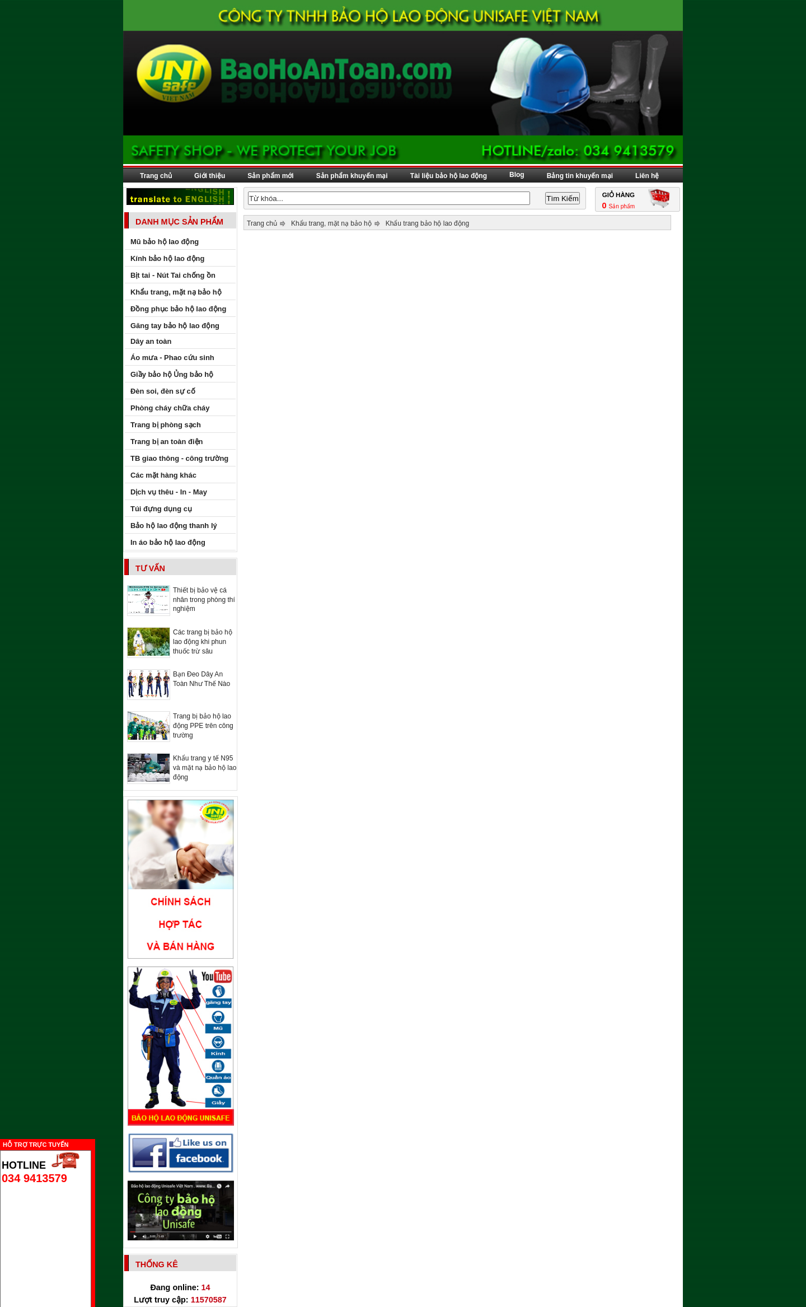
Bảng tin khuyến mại (580, 176)
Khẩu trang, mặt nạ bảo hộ (331, 223)
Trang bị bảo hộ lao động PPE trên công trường (203, 725)
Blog (516, 175)
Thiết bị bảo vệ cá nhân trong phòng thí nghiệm (204, 599)
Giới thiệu (209, 176)
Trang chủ (156, 176)
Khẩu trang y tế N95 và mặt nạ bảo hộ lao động (204, 767)
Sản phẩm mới (270, 176)
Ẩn (98, 1143)
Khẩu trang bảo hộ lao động (427, 223)
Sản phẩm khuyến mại (352, 176)
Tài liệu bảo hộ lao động (448, 176)
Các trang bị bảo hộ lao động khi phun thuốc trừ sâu (202, 641)
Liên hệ (647, 176)
